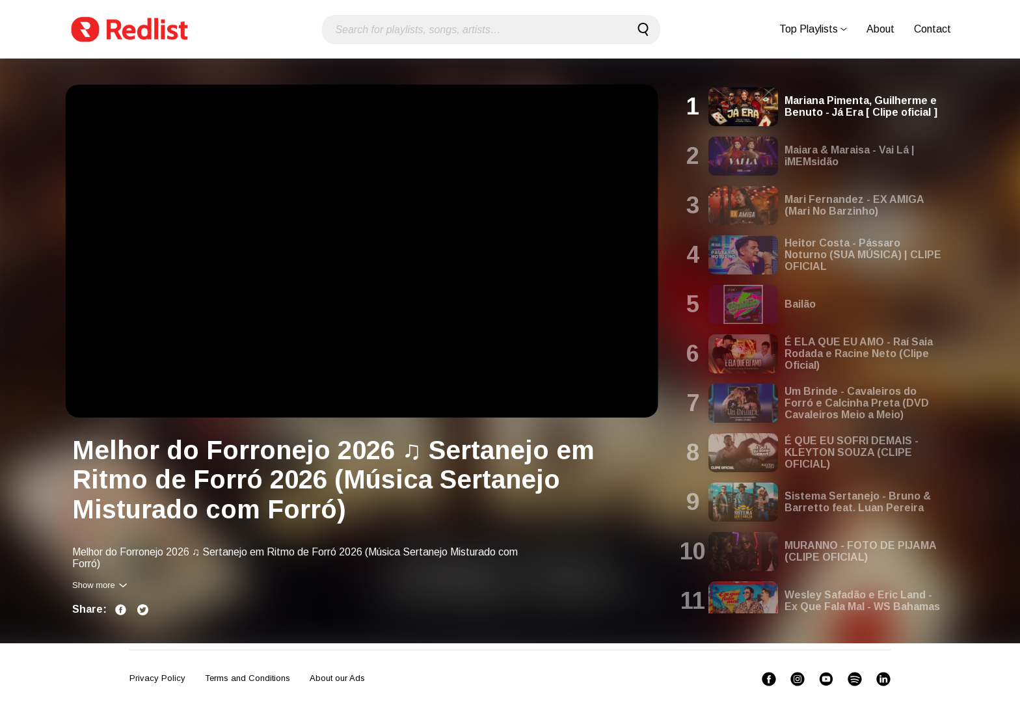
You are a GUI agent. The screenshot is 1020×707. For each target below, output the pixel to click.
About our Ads (337, 678)
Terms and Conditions (247, 678)
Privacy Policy (157, 678)
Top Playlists (813, 28)
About (880, 28)
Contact (932, 28)
